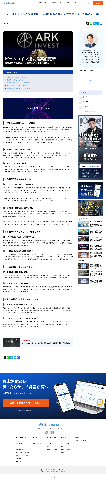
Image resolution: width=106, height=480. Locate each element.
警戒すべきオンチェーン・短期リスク (19, 83)
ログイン (87, 3)
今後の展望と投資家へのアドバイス (18, 88)
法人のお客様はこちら (25, 410)
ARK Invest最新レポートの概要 (17, 77)
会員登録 (99, 3)
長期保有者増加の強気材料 (15, 80)
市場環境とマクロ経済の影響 (16, 86)
